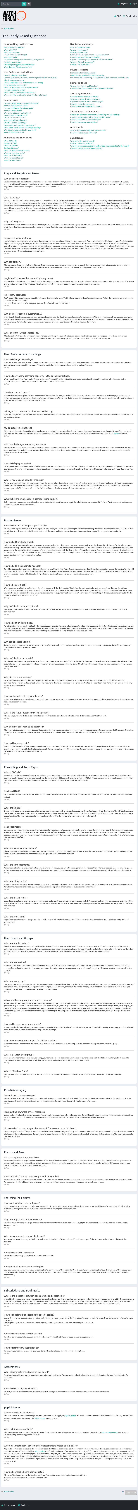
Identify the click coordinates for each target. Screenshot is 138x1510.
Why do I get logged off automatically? (19, 65)
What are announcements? (14, 153)
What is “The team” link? (79, 65)
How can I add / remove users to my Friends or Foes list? (92, 88)
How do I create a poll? (13, 110)
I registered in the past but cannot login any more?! (24, 60)
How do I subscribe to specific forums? (85, 120)
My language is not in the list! (15, 85)
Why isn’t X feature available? (81, 143)
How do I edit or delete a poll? (16, 115)
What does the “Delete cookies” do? (18, 67)
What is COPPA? (10, 50)
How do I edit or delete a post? (16, 105)
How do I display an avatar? (14, 90)
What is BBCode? (10, 141)
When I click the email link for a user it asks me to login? (25, 95)
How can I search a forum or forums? (84, 97)
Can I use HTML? (10, 143)
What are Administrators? (80, 47)
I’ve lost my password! (12, 62)
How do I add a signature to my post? (18, 108)
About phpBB (39, 1418)
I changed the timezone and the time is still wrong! (23, 83)
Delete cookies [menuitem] (10, 1505)
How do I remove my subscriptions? (84, 122)
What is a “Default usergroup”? (82, 62)
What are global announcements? (17, 150)
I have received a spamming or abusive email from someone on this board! (99, 78)
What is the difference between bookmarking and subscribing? (95, 115)
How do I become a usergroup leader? (85, 57)
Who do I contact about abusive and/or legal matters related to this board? (99, 146)
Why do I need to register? (14, 47)
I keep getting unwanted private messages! (87, 75)
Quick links (131, 16)
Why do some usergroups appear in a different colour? (91, 60)
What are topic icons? (12, 160)
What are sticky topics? (13, 155)
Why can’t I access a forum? (14, 118)
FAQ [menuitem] (119, 16)
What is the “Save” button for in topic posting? (22, 127)
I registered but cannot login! (15, 55)
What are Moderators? (79, 50)
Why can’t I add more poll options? (17, 113)
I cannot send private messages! (82, 73)
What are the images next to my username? (21, 87)
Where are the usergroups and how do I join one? (89, 55)
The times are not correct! (14, 80)
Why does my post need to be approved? (20, 130)
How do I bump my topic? (14, 132)
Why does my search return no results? (85, 99)
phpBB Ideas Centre (110, 1432)
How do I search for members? (82, 104)
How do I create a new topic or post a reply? (21, 103)
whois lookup (40, 1451)
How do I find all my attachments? (83, 133)
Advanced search (28, 4)
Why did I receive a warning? (15, 123)
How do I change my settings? (15, 75)
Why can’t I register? (12, 52)
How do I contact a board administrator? (86, 148)
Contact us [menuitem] (25, 1505)
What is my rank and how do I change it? (19, 92)
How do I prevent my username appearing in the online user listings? (30, 78)
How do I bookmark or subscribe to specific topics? (90, 117)
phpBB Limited (70, 1416)
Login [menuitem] (134, 4)
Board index (9, 1491)
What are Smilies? (11, 146)
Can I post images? (11, 148)
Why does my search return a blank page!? (86, 102)
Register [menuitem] (124, 4)
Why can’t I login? (11, 57)
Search (24, 4)
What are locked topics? (13, 158)
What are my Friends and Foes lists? (84, 86)
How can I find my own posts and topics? (86, 106)
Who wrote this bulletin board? (82, 141)
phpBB (116, 433)
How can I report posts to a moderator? (19, 125)
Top (7, 189)
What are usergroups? (79, 52)
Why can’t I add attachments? (15, 120)
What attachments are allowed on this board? (88, 130)
